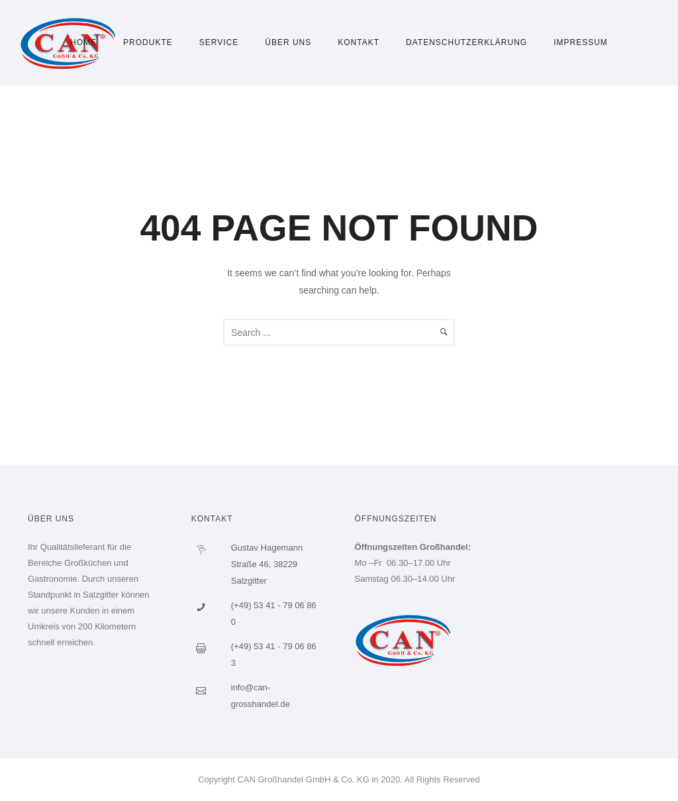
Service (218, 42)
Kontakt (358, 42)
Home (83, 42)
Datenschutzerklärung (466, 42)
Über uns (288, 42)
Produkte (148, 42)
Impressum (581, 42)
